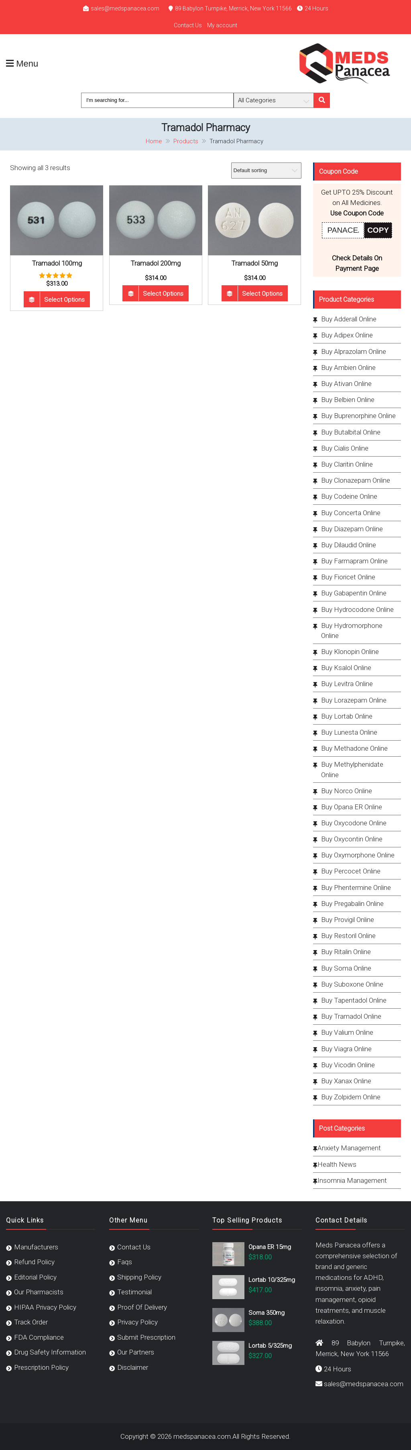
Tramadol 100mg (57, 263)
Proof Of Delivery (142, 1307)
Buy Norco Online (346, 791)
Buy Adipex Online (347, 335)
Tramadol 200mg (155, 263)
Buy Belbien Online (347, 400)
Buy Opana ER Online (351, 807)
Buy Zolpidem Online (350, 1097)
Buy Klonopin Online (350, 652)
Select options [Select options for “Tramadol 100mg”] (64, 299)
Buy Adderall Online (348, 319)
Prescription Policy (41, 1367)
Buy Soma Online (346, 968)
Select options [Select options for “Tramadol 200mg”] (163, 293)
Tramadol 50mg (254, 263)
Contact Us (188, 25)
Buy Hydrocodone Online (357, 609)
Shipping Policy (139, 1277)
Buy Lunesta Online (349, 732)
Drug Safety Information (50, 1352)
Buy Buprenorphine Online (358, 416)
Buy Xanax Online (346, 1081)
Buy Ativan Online (346, 384)
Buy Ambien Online (348, 368)
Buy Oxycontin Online (352, 839)
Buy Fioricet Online (348, 577)
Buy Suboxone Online (352, 984)
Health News (336, 1164)
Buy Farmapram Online (354, 561)
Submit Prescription (146, 1337)
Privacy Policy (137, 1322)
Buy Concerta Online (350, 513)
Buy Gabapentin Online (354, 593)
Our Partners (135, 1352)
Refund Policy (34, 1262)
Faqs (124, 1262)
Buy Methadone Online (354, 748)
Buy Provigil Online (347, 920)
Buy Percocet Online (350, 871)
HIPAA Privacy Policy (45, 1307)
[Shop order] (266, 170)
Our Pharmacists (38, 1292)
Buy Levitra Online (347, 684)
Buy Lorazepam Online (354, 700)
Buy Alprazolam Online (353, 351)
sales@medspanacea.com (125, 8)
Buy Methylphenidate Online (352, 769)
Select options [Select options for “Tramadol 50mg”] (262, 293)
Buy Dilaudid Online (348, 545)
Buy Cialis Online (344, 448)
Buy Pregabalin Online (352, 904)
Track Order (31, 1322)
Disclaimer (132, 1367)
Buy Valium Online (347, 1032)
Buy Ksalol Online (346, 668)
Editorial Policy (35, 1277)
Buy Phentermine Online (356, 887)
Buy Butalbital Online (350, 432)
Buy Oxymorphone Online (358, 855)
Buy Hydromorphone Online (352, 630)
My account (222, 25)
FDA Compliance (39, 1337)
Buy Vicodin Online (348, 1065)
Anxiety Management (349, 1148)
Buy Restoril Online (348, 936)
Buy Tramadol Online (351, 1016)
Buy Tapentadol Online (354, 1000)
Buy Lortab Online (346, 716)
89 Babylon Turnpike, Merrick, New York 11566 (233, 8)
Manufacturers (36, 1247)
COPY (378, 230)
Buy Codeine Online (349, 496)
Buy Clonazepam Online (355, 480)
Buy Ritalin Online (346, 952)
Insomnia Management (352, 1180)
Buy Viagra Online (346, 1049)
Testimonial (134, 1292)
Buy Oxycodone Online (354, 823)
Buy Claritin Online (347, 464)
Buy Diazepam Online (352, 529)
